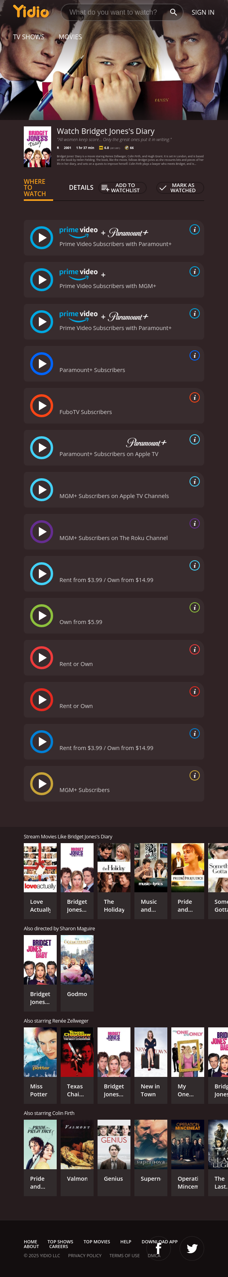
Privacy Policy (85, 1255)
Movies (70, 36)
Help (126, 1242)
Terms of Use (124, 1255)
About (31, 1246)
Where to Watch (35, 188)
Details (81, 187)
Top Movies (97, 1242)
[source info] (193, 229)
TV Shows (28, 36)
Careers (58, 1246)
